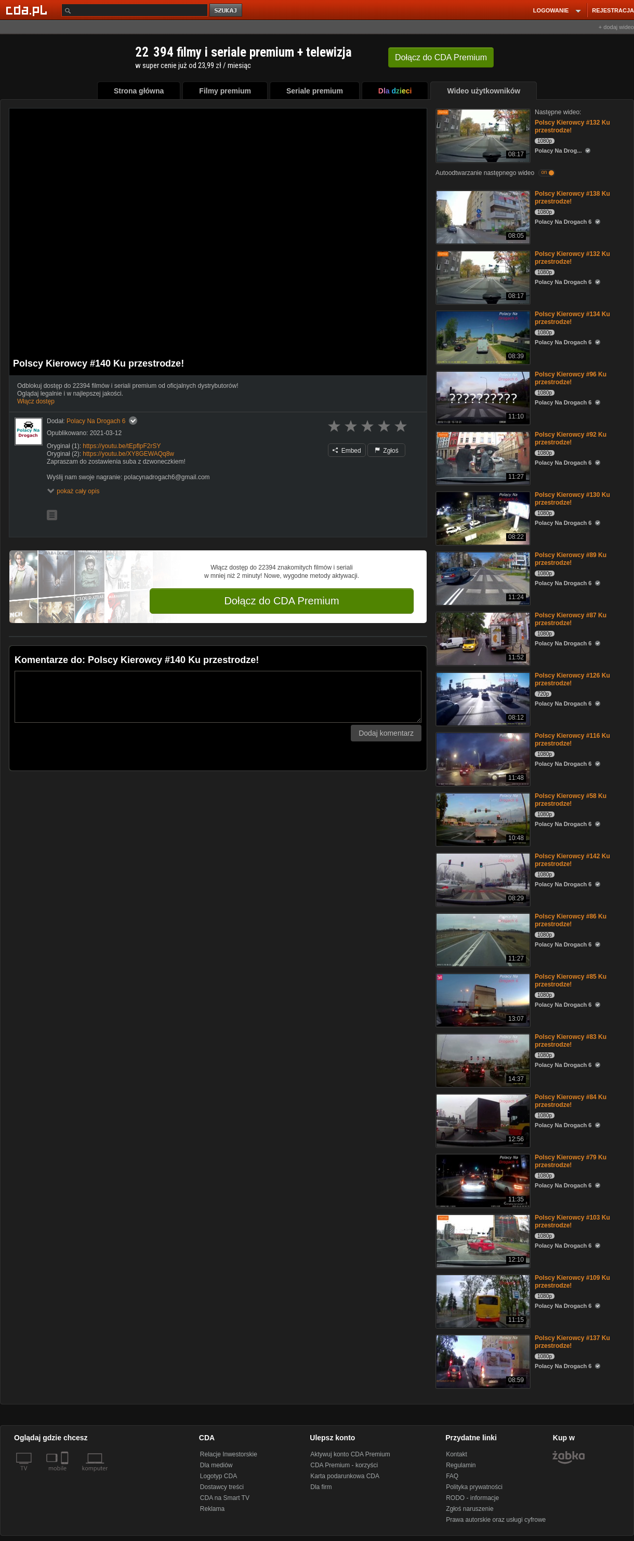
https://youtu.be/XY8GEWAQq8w (128, 453)
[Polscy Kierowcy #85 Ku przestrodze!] (482, 999)
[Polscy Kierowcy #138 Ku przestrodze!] (482, 216)
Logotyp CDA (218, 1476)
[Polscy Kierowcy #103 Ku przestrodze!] (482, 1240)
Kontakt (456, 1454)
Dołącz (441, 57)
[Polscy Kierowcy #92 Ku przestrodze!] (482, 457)
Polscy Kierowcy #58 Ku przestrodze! (570, 799)
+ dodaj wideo (616, 27)
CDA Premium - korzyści (344, 1465)
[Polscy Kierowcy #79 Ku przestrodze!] (482, 1180)
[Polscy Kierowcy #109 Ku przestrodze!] (482, 1300)
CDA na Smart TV (224, 1498)
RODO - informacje (472, 1498)
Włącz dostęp (36, 401)
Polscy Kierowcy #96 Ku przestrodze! (570, 378)
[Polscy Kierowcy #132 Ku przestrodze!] (482, 135)
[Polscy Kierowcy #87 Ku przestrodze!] (482, 638)
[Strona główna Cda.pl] (28, 10)
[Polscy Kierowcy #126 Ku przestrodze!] (482, 698)
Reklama (212, 1508)
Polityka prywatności (474, 1487)
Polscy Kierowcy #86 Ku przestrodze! (570, 920)
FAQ (452, 1476)
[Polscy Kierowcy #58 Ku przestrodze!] (482, 818)
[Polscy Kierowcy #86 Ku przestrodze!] (482, 939)
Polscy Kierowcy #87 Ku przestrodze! (570, 619)
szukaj (226, 11)
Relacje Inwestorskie (228, 1454)
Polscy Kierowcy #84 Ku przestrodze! (570, 1101)
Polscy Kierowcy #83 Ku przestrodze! (570, 1040)
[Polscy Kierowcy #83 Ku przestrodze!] (482, 1059)
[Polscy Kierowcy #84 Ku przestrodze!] (482, 1119)
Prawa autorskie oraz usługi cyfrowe (496, 1519)
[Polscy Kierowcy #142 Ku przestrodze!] (482, 879)
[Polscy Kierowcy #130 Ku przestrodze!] (482, 517)
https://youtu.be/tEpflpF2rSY (122, 446)
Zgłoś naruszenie (469, 1508)
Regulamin (461, 1465)
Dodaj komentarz (386, 733)
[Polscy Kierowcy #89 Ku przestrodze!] (482, 577)
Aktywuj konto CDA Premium (350, 1454)
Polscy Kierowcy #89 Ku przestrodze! (570, 558)
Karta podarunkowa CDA (344, 1476)
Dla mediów (216, 1465)
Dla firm (321, 1487)
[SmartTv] (66, 1474)
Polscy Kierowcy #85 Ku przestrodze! (570, 980)
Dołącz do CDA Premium (281, 600)
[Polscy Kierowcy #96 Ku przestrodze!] (482, 397)
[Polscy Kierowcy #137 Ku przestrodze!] (482, 1360)
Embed (347, 450)
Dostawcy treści (222, 1487)
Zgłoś (387, 450)
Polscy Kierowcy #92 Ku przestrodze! (570, 438)
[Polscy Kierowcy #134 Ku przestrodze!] (482, 336)
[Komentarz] (218, 697)
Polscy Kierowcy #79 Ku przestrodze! (570, 1161)
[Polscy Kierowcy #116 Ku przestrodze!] (482, 758)
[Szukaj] (134, 10)
